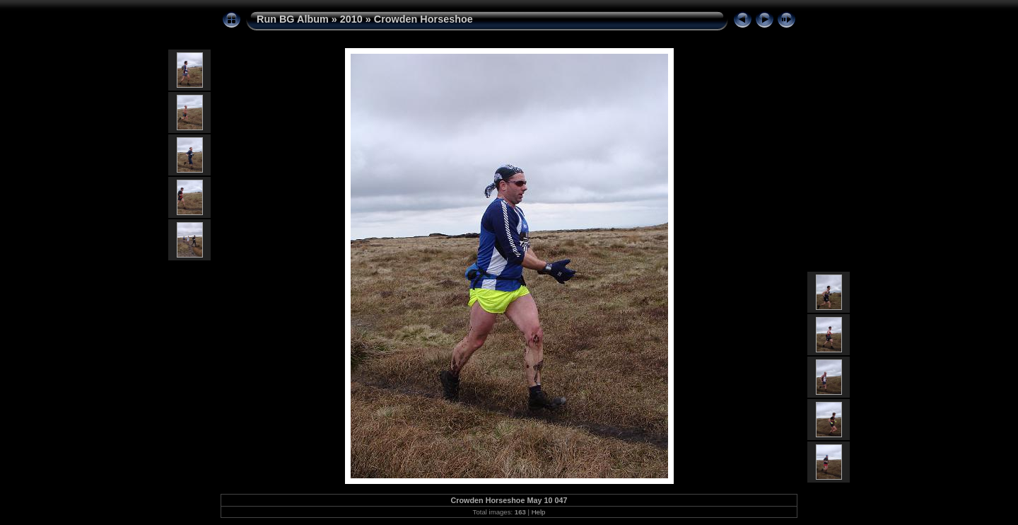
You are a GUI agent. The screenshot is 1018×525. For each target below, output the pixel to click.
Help (539, 512)
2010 (351, 19)
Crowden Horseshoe (423, 19)
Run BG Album (293, 19)
